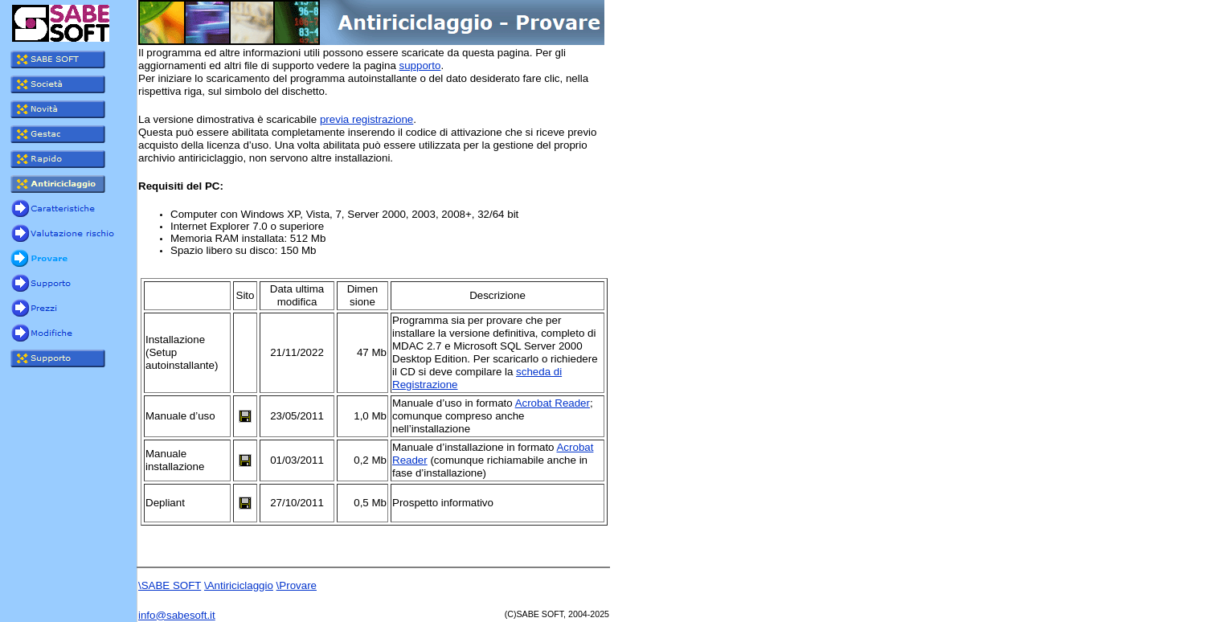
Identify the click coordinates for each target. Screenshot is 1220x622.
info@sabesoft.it (176, 615)
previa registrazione (366, 119)
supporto (420, 65)
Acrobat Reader (552, 403)
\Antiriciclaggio (238, 585)
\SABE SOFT (169, 585)
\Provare (296, 585)
